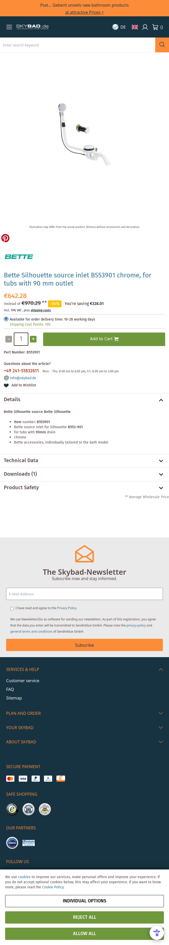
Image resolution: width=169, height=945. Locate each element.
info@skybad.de (23, 378)
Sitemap (14, 698)
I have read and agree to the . (46, 608)
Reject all (84, 917)
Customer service (22, 680)
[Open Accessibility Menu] (157, 933)
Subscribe (84, 645)
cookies (24, 877)
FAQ (10, 689)
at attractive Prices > (84, 12)
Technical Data (21, 460)
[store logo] (32, 27)
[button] (9, 27)
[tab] (84, 400)
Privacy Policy (66, 608)
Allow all (84, 933)
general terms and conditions (31, 631)
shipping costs (41, 310)
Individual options (84, 901)
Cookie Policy (53, 887)
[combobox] (77, 45)
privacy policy (136, 625)
